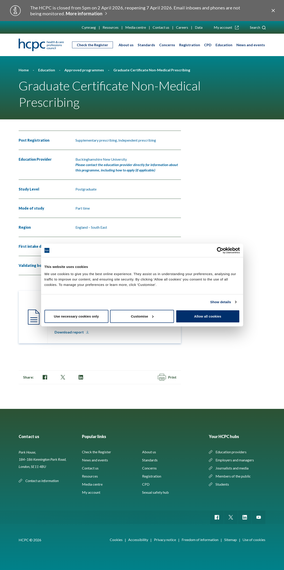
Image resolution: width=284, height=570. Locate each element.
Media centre (135, 27)
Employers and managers (235, 460)
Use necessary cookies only (76, 316)
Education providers (231, 452)
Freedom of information (200, 539)
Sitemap (230, 539)
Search (258, 27)
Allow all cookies (207, 316)
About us (126, 45)
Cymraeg (89, 27)
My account (226, 27)
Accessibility (138, 539)
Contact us (161, 27)
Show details (220, 302)
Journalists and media (232, 468)
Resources (111, 27)
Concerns (167, 45)
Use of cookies (253, 539)
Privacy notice (165, 539)
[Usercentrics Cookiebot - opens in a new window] (220, 250)
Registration (189, 45)
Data (199, 27)
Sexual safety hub (155, 492)
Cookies (116, 539)
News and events (250, 45)
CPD (207, 45)
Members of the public (233, 476)
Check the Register (92, 45)
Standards (146, 45)
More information (84, 13)
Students (222, 484)
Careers (182, 27)
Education (224, 45)
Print (167, 377)
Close (273, 10)
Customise (142, 316)
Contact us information (42, 480)
